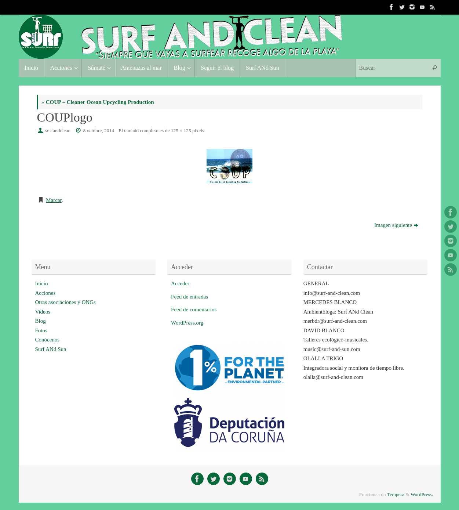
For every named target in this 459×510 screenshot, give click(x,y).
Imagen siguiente (396, 225)
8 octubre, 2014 (98, 130)
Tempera (395, 494)
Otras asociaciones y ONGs (65, 302)
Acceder (180, 283)
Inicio (41, 283)
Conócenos (47, 340)
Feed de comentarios (193, 309)
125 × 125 (181, 130)
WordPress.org (187, 323)
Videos (43, 312)
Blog (40, 321)
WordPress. (422, 494)
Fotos (41, 330)
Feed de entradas (189, 297)
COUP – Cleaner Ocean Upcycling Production (98, 102)
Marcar (53, 200)
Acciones (45, 293)
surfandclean (57, 130)
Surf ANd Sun (50, 349)
